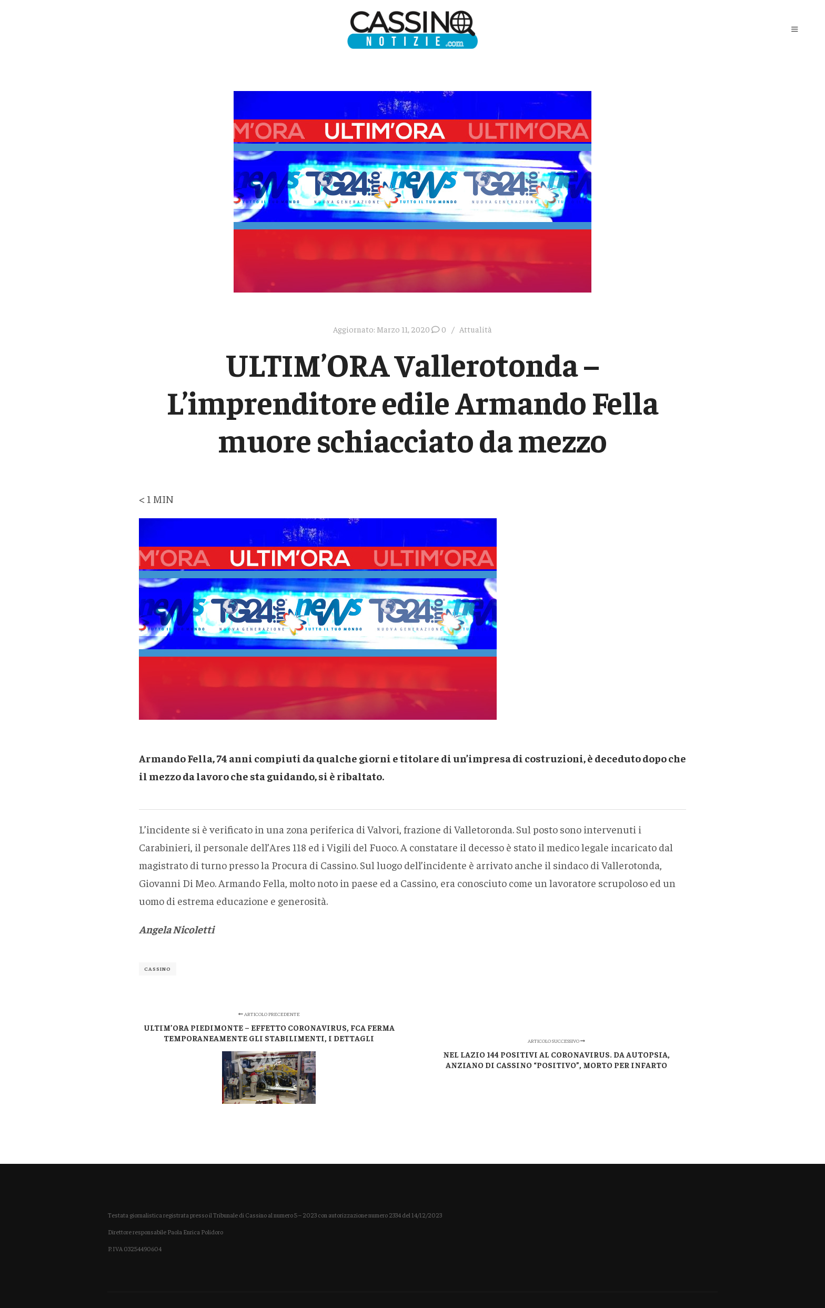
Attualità (475, 329)
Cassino (157, 968)
